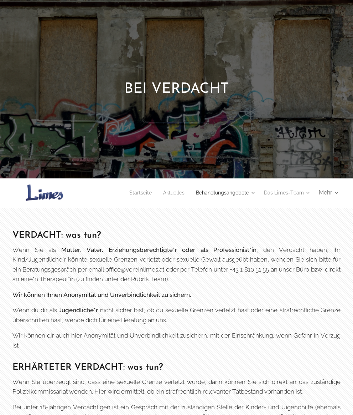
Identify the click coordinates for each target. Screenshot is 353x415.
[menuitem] (126, 193)
